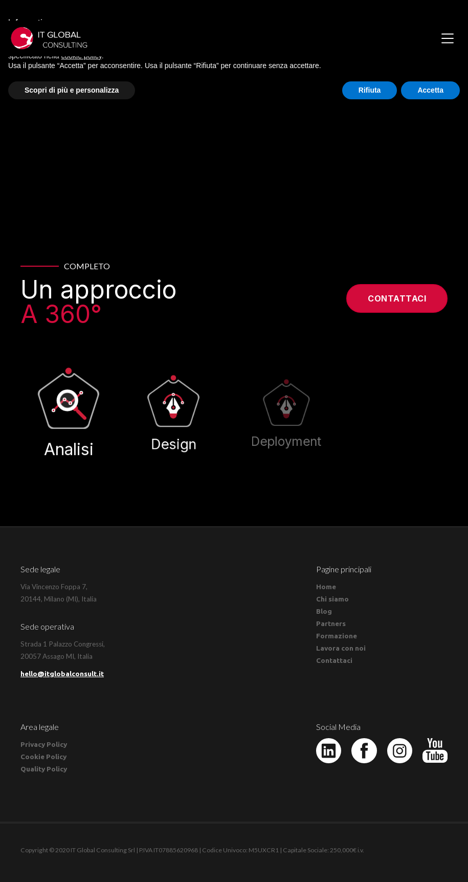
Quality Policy (43, 769)
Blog (324, 611)
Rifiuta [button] (370, 90)
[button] (447, 38)
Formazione (336, 636)
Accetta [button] (430, 90)
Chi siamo (332, 599)
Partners (331, 623)
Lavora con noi (341, 648)
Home (326, 587)
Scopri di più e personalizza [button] (72, 90)
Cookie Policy (43, 756)
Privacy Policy (43, 744)
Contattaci (397, 298)
